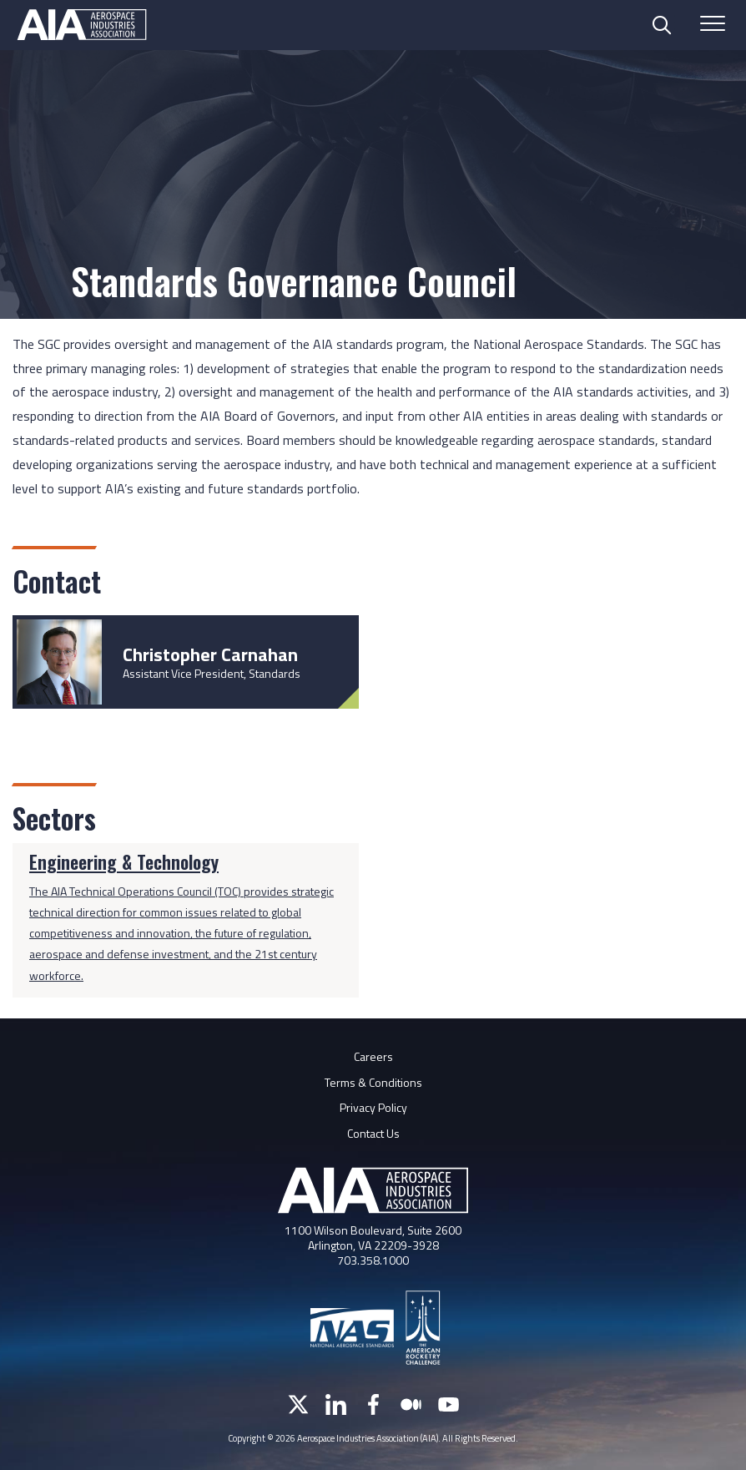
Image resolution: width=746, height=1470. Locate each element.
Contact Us (373, 1133)
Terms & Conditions (373, 1082)
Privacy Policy (373, 1107)
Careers (373, 1056)
